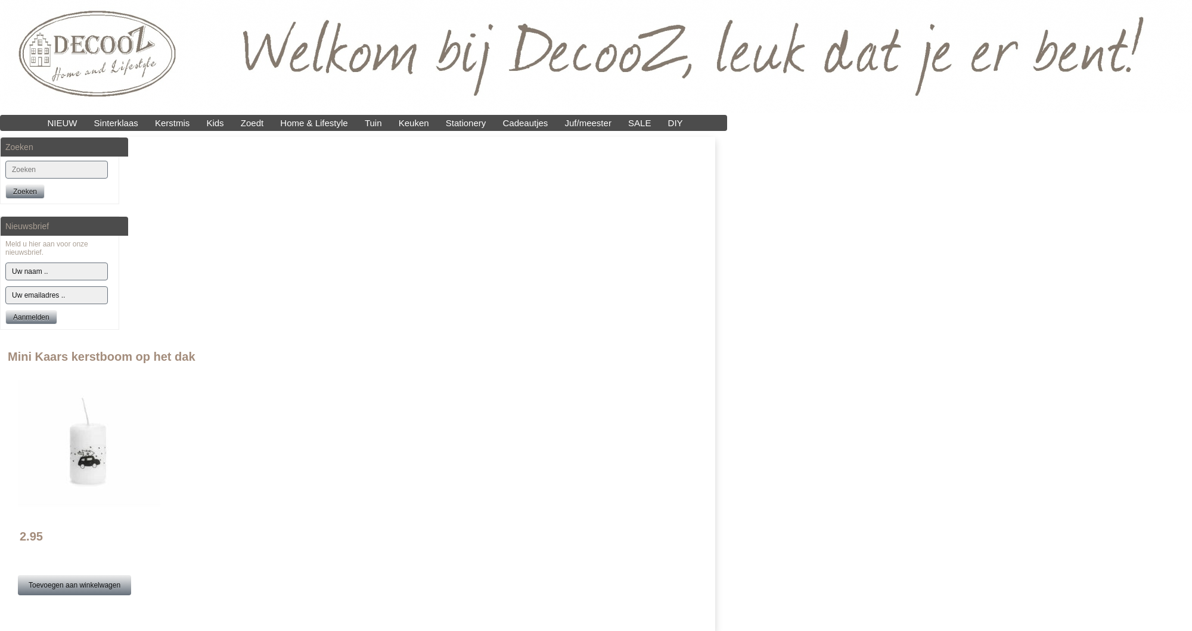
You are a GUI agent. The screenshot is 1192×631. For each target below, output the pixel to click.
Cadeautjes (525, 123)
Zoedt (252, 123)
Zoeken (25, 192)
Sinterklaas (116, 123)
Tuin (373, 123)
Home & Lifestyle (313, 123)
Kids (215, 123)
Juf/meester (588, 123)
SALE (639, 123)
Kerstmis (172, 123)
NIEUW (62, 123)
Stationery (466, 123)
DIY (675, 123)
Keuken (414, 123)
